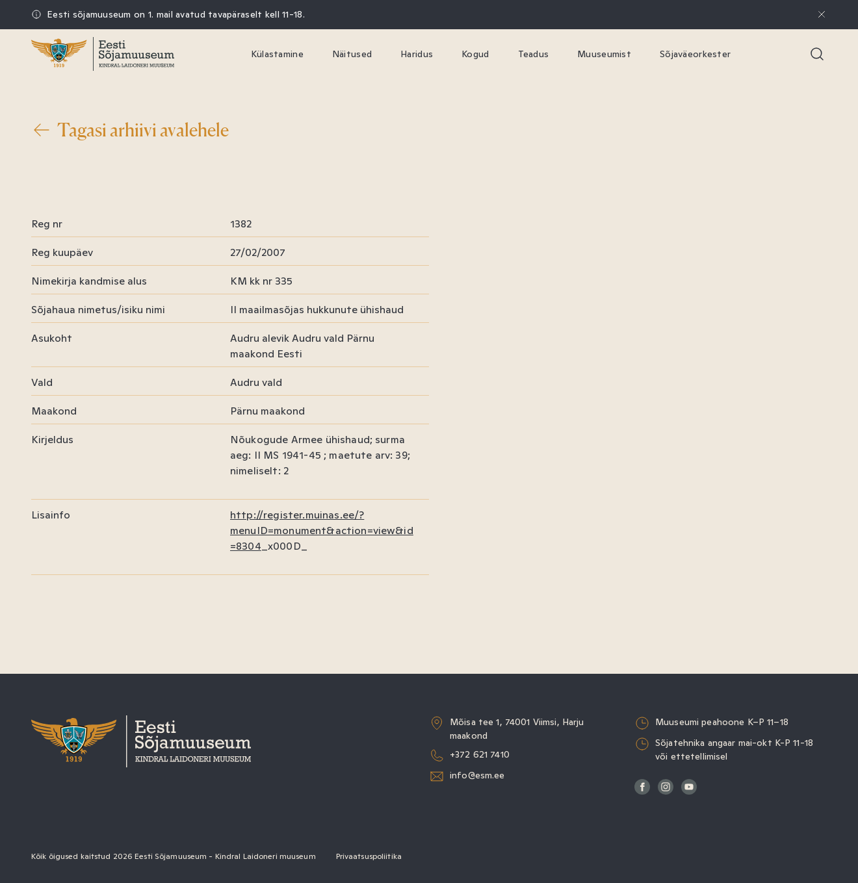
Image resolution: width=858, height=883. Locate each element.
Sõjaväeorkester (695, 54)
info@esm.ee (477, 775)
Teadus (533, 54)
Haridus (416, 54)
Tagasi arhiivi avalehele (130, 130)
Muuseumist (604, 54)
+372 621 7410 (480, 754)
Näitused (352, 54)
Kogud (475, 54)
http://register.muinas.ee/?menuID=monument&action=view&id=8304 (321, 530)
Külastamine (277, 54)
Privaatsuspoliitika (369, 856)
